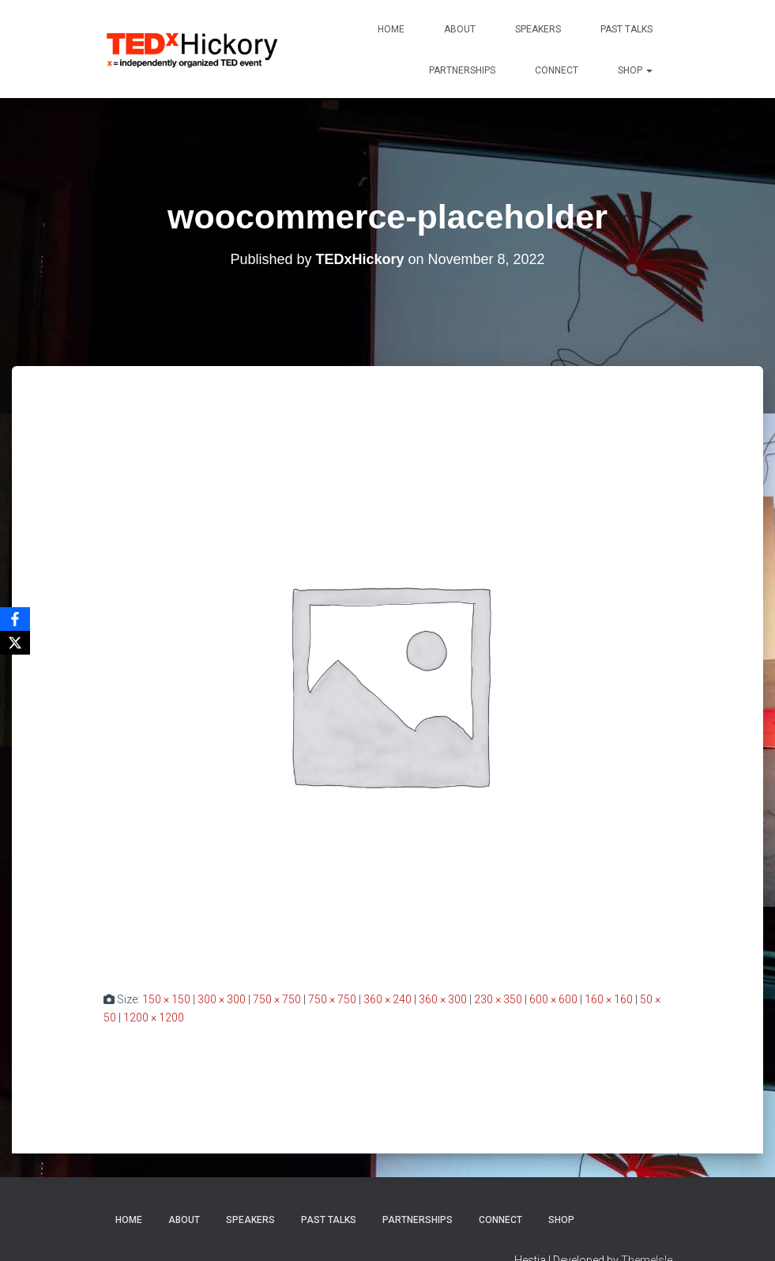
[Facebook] (15, 619)
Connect (556, 70)
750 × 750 (277, 999)
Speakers (538, 29)
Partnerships (462, 70)
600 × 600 (553, 999)
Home (391, 29)
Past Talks (626, 29)
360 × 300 (443, 999)
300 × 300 (222, 999)
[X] (15, 643)
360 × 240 (387, 999)
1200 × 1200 (153, 1017)
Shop (635, 70)
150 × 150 (166, 999)
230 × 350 (498, 999)
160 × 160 (609, 999)
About (460, 29)
